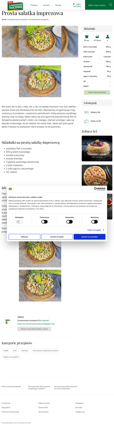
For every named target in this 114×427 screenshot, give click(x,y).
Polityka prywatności (10, 412)
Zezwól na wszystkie (89, 237)
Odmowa (24, 237)
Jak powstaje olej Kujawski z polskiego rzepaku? (39, 387)
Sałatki (5, 351)
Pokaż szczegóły (94, 230)
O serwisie (6, 403)
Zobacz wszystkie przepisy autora (34, 329)
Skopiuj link (91, 112)
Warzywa (25, 351)
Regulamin (6, 407)
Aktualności (43, 412)
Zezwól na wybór (57, 237)
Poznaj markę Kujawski (11, 386)
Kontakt (78, 407)
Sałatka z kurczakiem (11, 357)
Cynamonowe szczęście (17, 19)
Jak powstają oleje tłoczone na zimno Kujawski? (65, 387)
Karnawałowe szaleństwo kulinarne (45, 351)
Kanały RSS (43, 407)
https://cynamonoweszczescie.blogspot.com (36, 324)
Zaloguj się (80, 412)
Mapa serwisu (44, 403)
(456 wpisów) (43, 320)
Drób (15, 351)
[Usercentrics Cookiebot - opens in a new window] (95, 189)
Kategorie (79, 403)
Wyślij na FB (92, 121)
